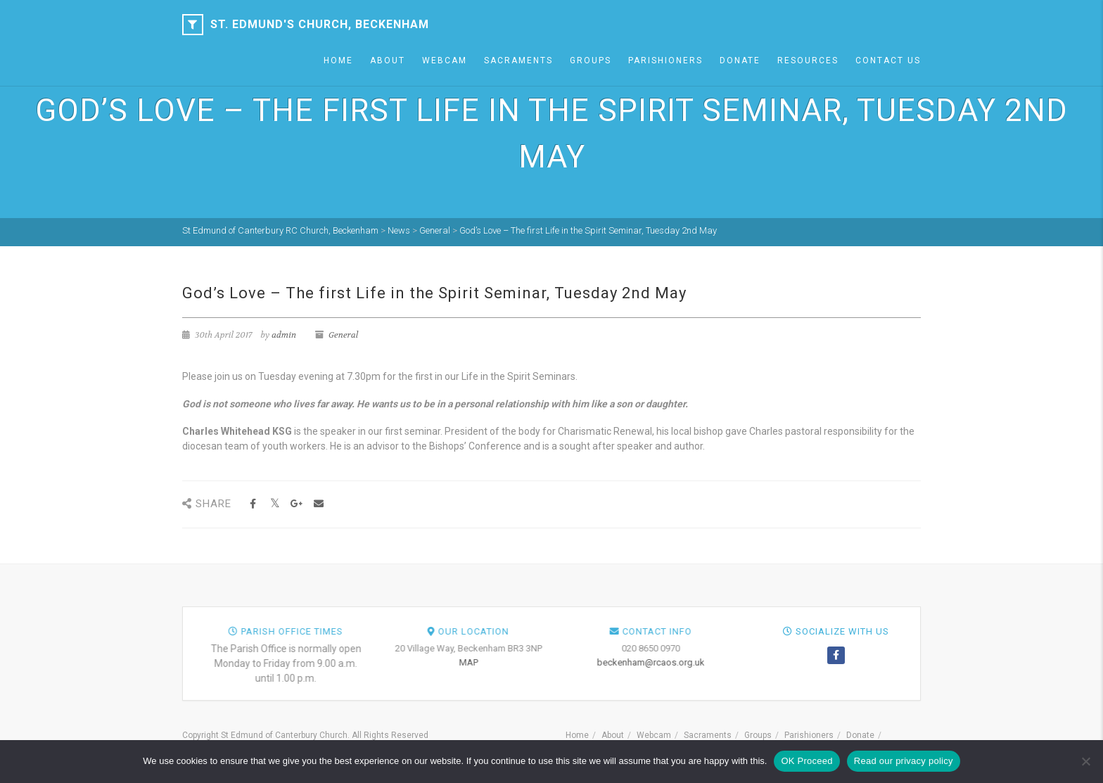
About (387, 60)
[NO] (1085, 761)
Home (338, 60)
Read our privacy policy (903, 761)
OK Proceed (806, 761)
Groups (590, 60)
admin (284, 334)
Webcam (444, 60)
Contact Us (888, 60)
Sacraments (518, 60)
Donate (740, 60)
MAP (717, 662)
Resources (808, 60)
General (343, 334)
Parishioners (665, 60)
